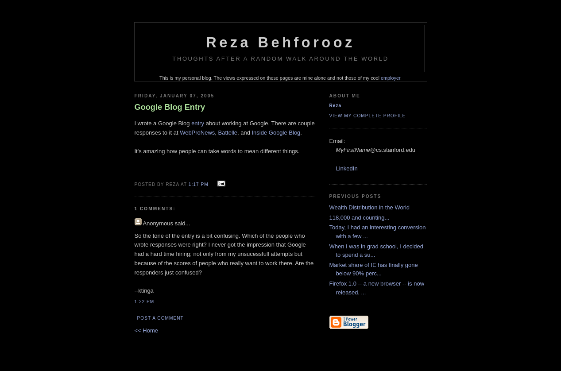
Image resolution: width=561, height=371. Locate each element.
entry (197, 123)
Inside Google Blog (276, 132)
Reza (335, 105)
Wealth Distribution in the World (369, 207)
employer (390, 78)
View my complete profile (367, 115)
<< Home (146, 330)
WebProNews (197, 132)
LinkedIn (347, 168)
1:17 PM (199, 184)
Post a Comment (160, 318)
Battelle (227, 132)
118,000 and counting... (359, 217)
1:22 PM (145, 301)
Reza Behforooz (280, 42)
